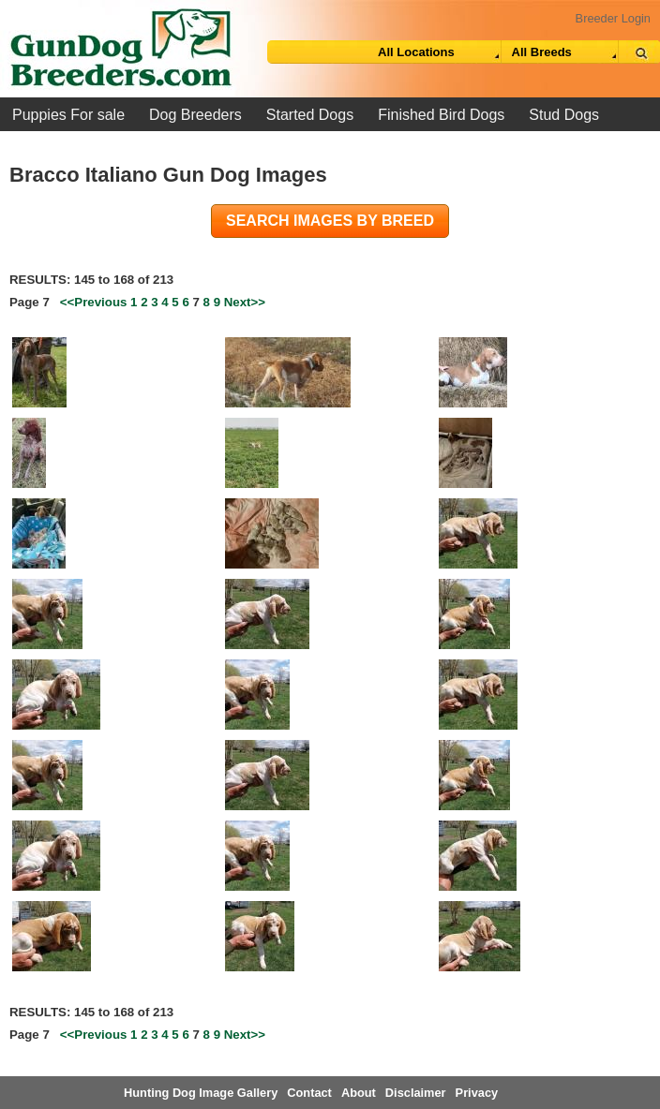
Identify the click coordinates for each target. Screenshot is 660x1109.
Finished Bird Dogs (441, 115)
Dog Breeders (195, 115)
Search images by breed (330, 221)
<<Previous (94, 302)
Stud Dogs (564, 115)
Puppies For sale (68, 115)
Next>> (244, 302)
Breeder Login (613, 18)
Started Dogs (309, 115)
